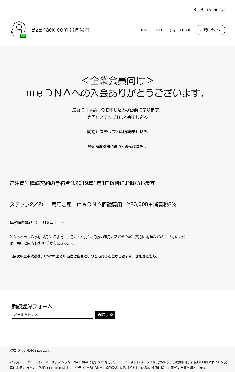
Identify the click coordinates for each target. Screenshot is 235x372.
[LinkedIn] (209, 10)
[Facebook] (202, 10)
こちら (151, 256)
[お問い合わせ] (210, 30)
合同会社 (60, 29)
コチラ (141, 146)
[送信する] (105, 315)
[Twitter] (216, 10)
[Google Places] (195, 10)
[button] (222, 10)
